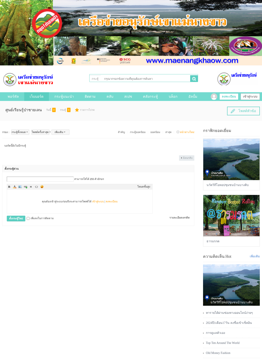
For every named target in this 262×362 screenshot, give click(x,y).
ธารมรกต (213, 241)
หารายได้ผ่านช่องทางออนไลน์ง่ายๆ (229, 312)
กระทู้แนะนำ (64, 96)
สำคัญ (121, 132)
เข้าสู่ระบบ (250, 96)
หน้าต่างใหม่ (187, 132)
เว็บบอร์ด (36, 96)
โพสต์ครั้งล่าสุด (40, 132)
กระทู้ (95, 78)
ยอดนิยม (155, 132)
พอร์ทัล (13, 96)
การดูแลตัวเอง (215, 333)
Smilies (42, 186)
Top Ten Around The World (223, 343)
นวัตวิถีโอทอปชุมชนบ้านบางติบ (228, 185)
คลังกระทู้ (150, 96)
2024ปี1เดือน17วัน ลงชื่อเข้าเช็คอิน (229, 322)
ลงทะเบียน (229, 96)
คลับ (110, 96)
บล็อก (173, 96)
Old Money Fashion (218, 353)
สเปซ (128, 96)
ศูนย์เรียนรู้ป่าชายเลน (23, 110)
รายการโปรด (87, 109)
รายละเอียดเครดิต (179, 217)
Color (14, 186)
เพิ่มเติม (59, 132)
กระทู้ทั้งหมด (19, 132)
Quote (31, 186)
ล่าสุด (168, 132)
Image (20, 186)
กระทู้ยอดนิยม (138, 132)
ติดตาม (90, 96)
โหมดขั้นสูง (143, 186)
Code (36, 186)
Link (25, 186)
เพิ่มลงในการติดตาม (40, 218)
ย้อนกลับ (188, 157)
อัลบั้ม (192, 96)
